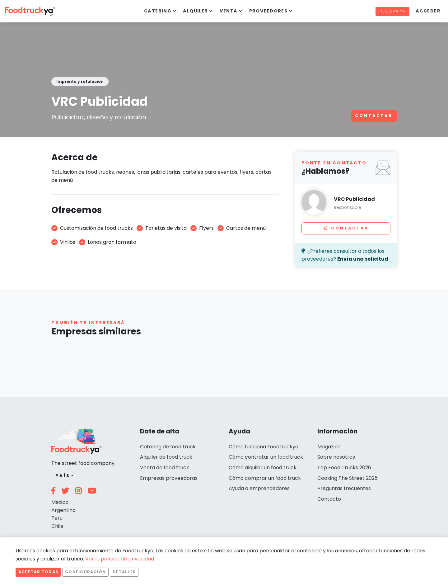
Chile (57, 526)
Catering (158, 11)
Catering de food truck (168, 446)
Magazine (329, 446)
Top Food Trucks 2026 (344, 467)
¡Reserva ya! (392, 11)
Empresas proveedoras (169, 478)
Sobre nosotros (336, 457)
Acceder (428, 11)
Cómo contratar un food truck (266, 457)
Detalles (124, 571)
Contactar (374, 115)
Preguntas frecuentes (344, 488)
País (62, 475)
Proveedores (268, 11)
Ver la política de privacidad (119, 558)
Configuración (85, 571)
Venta (229, 11)
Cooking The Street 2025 (347, 478)
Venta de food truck (164, 467)
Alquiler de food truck (166, 457)
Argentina (63, 510)
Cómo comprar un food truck (265, 478)
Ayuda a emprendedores (259, 488)
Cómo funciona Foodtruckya (263, 446)
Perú (57, 518)
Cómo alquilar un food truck (262, 467)
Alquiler (195, 11)
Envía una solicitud (362, 258)
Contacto (329, 499)
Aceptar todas (38, 571)
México (59, 502)
